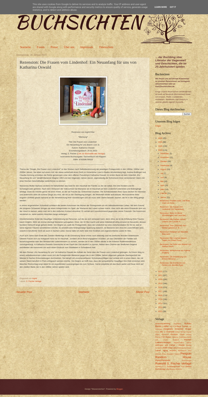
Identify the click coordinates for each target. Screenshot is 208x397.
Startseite (25, 47)
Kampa (188, 345)
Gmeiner (175, 337)
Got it (173, 7)
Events (40, 47)
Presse (54, 47)
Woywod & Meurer (176, 369)
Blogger (119, 389)
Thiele (183, 366)
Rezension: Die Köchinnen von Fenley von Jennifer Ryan (172, 264)
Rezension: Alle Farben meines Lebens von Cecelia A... (173, 220)
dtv (161, 331)
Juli (162, 173)
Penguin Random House (173, 355)
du (165, 332)
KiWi (165, 347)
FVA (163, 337)
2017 (160, 291)
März (162, 189)
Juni (162, 177)
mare (189, 350)
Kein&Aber (158, 348)
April (162, 185)
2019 (160, 283)
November (164, 157)
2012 (160, 311)
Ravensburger (186, 360)
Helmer (189, 342)
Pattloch (177, 354)
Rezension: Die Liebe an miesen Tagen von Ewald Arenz (173, 239)
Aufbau (187, 323)
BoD (171, 326)
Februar (163, 193)
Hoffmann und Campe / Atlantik (170, 345)
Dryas (157, 332)
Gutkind (176, 340)
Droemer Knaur (183, 329)
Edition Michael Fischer (183, 332)
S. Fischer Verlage (33, 281)
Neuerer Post (24, 292)
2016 (160, 295)
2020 (160, 279)
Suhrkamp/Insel (173, 366)
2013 (160, 307)
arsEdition (177, 324)
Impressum (86, 47)
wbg (167, 369)
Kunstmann (187, 348)
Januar (163, 197)
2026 (160, 138)
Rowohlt (160, 363)
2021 (160, 275)
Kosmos (180, 348)
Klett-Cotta (172, 348)
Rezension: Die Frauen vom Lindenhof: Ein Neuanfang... (172, 208)
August (163, 169)
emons (188, 334)
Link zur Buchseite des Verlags (91, 154)
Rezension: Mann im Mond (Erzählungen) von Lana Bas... (173, 214)
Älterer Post (143, 292)
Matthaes (158, 354)
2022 (160, 271)
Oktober (163, 161)
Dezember (164, 153)
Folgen (158, 126)
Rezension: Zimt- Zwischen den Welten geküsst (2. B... (173, 226)
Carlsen (185, 326)
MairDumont (182, 350)
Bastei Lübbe (162, 326)
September (165, 165)
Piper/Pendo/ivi (162, 360)
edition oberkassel (162, 334)
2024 (160, 146)
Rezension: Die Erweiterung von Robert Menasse (173, 258)
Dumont (170, 331)
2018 (160, 287)
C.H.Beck (177, 326)
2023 (160, 150)
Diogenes (168, 329)
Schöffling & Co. (160, 366)
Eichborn (174, 334)
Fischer (158, 337)
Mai (162, 181)
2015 (160, 299)
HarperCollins (179, 342)
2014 (160, 303)
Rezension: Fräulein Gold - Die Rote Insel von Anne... (175, 202)
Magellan (173, 350)
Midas (164, 354)
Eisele (182, 334)
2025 (160, 142)
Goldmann (183, 337)
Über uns (69, 47)
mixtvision (170, 354)
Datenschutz (106, 47)
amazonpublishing (162, 323)
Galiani (168, 337)
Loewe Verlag (161, 350)
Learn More (160, 7)
